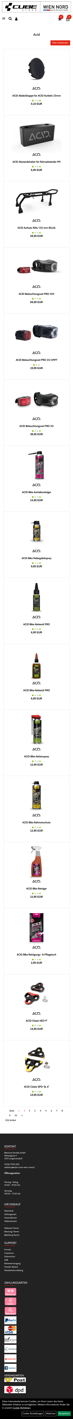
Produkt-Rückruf (11, 1267)
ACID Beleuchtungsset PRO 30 (36, 426)
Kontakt (7, 1249)
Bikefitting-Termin (11, 1235)
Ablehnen (51, 1413)
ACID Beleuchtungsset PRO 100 (36, 294)
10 (16, 1115)
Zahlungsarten (10, 1214)
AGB (6, 1260)
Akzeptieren (64, 1413)
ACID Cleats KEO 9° (36, 1020)
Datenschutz (9, 1256)
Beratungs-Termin (11, 1231)
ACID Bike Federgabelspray (36, 558)
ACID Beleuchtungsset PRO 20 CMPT (36, 360)
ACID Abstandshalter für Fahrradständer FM (36, 161)
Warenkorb (8, 1210)
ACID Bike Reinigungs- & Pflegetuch (36, 954)
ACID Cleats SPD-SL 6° (36, 1086)
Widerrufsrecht (10, 1221)
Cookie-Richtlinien (21, 1407)
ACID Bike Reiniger (36, 888)
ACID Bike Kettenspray (36, 756)
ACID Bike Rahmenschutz (36, 822)
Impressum (9, 1253)
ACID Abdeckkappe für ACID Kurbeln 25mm (36, 95)
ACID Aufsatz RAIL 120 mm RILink (36, 227)
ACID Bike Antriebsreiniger (36, 492)
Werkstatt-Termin (11, 1228)
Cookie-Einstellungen (32, 1413)
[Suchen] (10, 18)
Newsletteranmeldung (13, 1270)
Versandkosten (10, 1217)
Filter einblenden (60, 42)
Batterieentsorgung (12, 1263)
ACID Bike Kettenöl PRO (36, 624)
